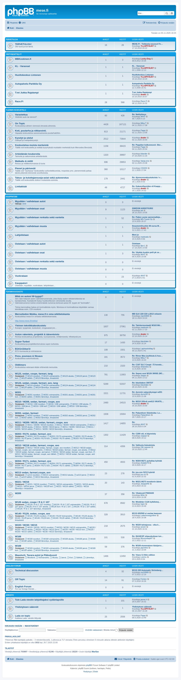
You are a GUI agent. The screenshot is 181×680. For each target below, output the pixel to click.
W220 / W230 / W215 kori (72, 529)
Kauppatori (11, 197)
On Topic (20, 123)
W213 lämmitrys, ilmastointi (46, 477)
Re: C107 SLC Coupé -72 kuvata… (147, 365)
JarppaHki (145, 484)
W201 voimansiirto (50, 395)
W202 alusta (67, 415)
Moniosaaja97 (147, 538)
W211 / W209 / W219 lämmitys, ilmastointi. (53, 429)
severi (143, 527)
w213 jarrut (80, 475)
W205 (18, 493)
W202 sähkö (25, 418)
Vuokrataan (21, 276)
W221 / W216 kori (44, 486)
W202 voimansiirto (50, 415)
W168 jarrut (81, 539)
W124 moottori (32, 385)
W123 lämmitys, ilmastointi (46, 378)
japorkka (144, 548)
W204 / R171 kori (41, 465)
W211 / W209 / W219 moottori (39, 425)
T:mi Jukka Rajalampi (27, 92)
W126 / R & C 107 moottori (38, 504)
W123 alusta (67, 376)
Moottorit (30, 557)
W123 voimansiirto (50, 376)
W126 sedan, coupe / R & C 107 (32, 502)
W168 (18, 536)
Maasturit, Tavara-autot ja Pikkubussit (36, 555)
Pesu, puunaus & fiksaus (29, 356)
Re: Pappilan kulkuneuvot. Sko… (147, 145)
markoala (144, 237)
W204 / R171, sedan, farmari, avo (33, 461)
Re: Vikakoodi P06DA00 (143, 493)
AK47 (143, 116)
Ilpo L (143, 246)
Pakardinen (145, 415)
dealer (143, 94)
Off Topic (20, 579)
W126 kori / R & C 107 (60, 507)
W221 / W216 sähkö (64, 486)
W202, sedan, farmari (26, 413)
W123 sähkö (25, 378)
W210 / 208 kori (39, 406)
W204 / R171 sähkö (60, 465)
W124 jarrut (81, 385)
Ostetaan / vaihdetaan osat (30, 252)
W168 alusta (67, 539)
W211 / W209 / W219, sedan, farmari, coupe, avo (41, 422)
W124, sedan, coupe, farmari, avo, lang (36, 383)
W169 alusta (67, 548)
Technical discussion (26, 570)
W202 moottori (32, 415)
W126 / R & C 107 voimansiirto (66, 504)
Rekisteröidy (32, 626)
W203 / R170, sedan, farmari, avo (33, 434)
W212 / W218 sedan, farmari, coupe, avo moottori (48, 448)
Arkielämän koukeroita (27, 154)
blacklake (145, 341)
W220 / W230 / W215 (26, 525)
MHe (143, 495)
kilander (144, 154)
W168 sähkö (25, 541)
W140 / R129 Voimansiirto (59, 516)
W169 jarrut (81, 548)
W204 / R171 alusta (82, 463)
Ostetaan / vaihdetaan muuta (31, 268)
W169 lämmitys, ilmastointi (46, 550)
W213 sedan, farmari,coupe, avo (33, 472)
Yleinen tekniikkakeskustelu (30, 325)
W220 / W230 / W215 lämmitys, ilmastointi (53, 532)
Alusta (54, 557)
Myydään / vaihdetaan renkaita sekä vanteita (39, 217)
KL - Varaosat (22, 66)
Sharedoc (145, 367)
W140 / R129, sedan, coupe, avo (32, 513)
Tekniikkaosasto (14, 292)
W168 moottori (32, 539)
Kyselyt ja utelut (24, 138)
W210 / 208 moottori (35, 404)
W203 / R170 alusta (82, 436)
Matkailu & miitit (24, 161)
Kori (70, 557)
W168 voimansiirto (50, 539)
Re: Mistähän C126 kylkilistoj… (146, 502)
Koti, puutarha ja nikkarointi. (30, 130)
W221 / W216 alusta (84, 484)
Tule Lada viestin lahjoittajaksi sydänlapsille (39, 599)
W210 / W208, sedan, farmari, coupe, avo (37, 401)
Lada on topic (22, 615)
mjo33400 (145, 316)
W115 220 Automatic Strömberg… (147, 570)
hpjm (143, 504)
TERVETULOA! (23, 44)
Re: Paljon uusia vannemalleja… (147, 217)
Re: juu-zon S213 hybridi (143, 472)
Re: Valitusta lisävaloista (143, 445)
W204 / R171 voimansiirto (59, 463)
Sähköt (78, 557)
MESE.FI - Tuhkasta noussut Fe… (147, 44)
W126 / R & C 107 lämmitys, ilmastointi (33, 509)
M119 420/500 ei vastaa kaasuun (147, 513)
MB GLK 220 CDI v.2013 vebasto (147, 314)
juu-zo (143, 474)
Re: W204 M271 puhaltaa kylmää (147, 461)
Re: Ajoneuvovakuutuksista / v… (147, 177)
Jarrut (62, 557)
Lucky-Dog (146, 59)
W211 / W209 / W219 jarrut (46, 427)
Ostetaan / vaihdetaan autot (30, 243)
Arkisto (10, 595)
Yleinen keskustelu (16, 110)
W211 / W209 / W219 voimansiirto (70, 425)
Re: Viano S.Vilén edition (143, 555)
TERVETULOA (12, 40)
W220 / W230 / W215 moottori (39, 527)
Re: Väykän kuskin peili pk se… (146, 252)
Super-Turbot (22, 341)
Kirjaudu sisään (13, 626)
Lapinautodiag (147, 348)
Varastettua (21, 114)
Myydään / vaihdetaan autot (30, 201)
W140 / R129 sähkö (60, 518)
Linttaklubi (21, 186)
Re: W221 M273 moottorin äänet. (147, 482)
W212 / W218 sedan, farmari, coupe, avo (37, 445)
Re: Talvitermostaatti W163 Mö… (147, 325)
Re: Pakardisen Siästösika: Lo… (147, 413)
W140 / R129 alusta (83, 516)
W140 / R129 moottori (35, 516)
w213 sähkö (25, 477)
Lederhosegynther (148, 515)
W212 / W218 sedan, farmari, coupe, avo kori (71, 452)
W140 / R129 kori (41, 518)
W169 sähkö (25, 550)
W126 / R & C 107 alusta (36, 507)
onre (24, 204)
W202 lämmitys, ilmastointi (46, 418)
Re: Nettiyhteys (139, 114)
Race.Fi (19, 101)
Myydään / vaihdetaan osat (30, 208)
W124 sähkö (25, 387)
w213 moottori (32, 475)
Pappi (143, 130)
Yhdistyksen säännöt (26, 607)
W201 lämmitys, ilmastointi (46, 397)
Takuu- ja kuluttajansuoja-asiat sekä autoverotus (42, 177)
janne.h (144, 599)
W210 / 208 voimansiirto (57, 404)
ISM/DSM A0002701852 (142, 208)
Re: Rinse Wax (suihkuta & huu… (147, 356)
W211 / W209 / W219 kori (72, 427)
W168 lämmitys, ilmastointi (46, 541)
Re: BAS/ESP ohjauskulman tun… (147, 536)
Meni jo (135, 235)
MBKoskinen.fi (23, 59)
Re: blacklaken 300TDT (142, 383)
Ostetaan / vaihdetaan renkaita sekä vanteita (39, 261)
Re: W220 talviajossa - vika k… (146, 525)
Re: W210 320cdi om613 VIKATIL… (148, 401)
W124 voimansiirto (50, 385)
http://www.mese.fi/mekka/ (26, 321)
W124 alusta (67, 385)
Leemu (144, 557)
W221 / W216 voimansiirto (60, 484)
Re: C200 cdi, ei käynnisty (144, 434)
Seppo (143, 375)
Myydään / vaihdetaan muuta (31, 226)
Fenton (144, 579)
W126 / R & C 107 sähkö (83, 507)
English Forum (13, 566)
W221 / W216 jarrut (24, 486)
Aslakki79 (145, 463)
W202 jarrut (81, 415)
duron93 (144, 394)
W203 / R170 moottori (35, 436)
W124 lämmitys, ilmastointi (46, 387)
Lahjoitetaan (22, 235)
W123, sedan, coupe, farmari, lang (34, 373)
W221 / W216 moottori (36, 484)
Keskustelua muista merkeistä (31, 145)
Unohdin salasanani (93, 630)
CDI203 (144, 168)
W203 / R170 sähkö (60, 438)
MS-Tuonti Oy (146, 219)
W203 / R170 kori (41, 438)
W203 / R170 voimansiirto (59, 436)
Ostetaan (136, 243)
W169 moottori (32, 548)
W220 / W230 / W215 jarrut (46, 529)
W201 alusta (67, 395)
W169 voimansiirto (50, 548)
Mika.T (143, 123)
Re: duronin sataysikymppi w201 (147, 392)
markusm (144, 327)
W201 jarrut (81, 395)
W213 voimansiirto (50, 475)
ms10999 (144, 572)
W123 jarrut (81, 376)
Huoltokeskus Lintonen (28, 75)
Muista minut (111, 630)
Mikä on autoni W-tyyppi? (29, 296)
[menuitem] (22, 23)
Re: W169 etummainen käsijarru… (147, 545)
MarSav (95, 652)
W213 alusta (66, 475)
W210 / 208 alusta (79, 404)
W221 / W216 (22, 482)
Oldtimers (20, 365)
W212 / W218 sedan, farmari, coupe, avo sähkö (55, 453)
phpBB (88, 665)
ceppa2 (144, 436)
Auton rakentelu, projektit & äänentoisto (37, 334)
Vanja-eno (145, 161)
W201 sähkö (25, 397)
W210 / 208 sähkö (57, 406)
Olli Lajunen (146, 447)
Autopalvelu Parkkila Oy (28, 83)
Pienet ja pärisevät (25, 168)
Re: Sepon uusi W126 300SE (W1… (148, 373)
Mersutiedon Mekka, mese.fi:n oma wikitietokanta (42, 314)
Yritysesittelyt (14, 54)
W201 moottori (32, 395)
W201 (18, 392)
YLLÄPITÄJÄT (147, 46)
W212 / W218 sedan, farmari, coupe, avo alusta (65, 450)
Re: (133, 422)
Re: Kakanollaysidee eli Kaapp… (147, 186)
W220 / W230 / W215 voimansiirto (70, 527)
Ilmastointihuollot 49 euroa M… (146, 226)
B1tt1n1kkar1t (22, 348)
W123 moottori (32, 376)
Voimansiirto (42, 557)
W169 (18, 545)
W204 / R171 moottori (35, 463)
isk (142, 210)
